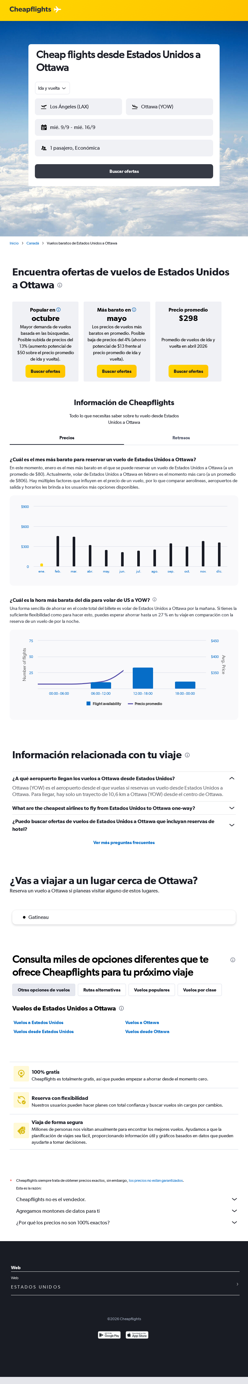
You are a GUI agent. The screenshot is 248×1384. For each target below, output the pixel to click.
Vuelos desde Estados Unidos (44, 1031)
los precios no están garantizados (156, 1180)
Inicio (14, 243)
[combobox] (52, 88)
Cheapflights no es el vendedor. (127, 1199)
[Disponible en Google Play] (109, 1335)
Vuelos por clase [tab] (199, 989)
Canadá (32, 243)
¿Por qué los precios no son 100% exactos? (127, 1222)
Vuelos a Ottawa (142, 1022)
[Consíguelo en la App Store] (137, 1335)
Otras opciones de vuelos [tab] (44, 989)
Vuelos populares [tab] (152, 989)
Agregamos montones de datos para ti (127, 1211)
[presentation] (60, 285)
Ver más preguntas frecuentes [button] (124, 842)
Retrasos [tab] (181, 437)
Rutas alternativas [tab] (101, 989)
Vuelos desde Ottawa (147, 1031)
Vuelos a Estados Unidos (38, 1022)
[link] (45, 371)
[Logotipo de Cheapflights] (30, 10)
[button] (78, 106)
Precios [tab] (66, 437)
